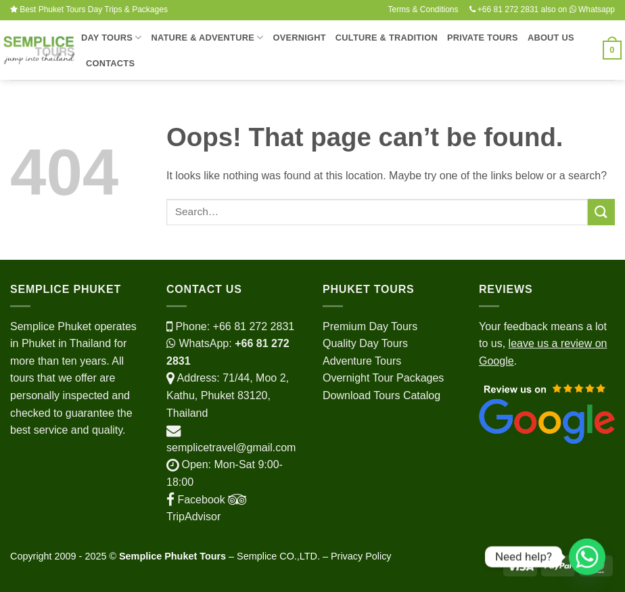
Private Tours (482, 37)
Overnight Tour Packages (383, 378)
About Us (551, 37)
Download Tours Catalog (381, 395)
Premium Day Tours (370, 326)
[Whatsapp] (587, 557)
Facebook (195, 499)
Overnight (299, 37)
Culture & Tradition (386, 37)
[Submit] (601, 212)
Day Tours (111, 37)
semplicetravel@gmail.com (231, 447)
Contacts (110, 63)
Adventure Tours (362, 361)
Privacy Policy (361, 556)
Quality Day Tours (365, 343)
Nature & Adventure (207, 37)
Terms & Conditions (423, 9)
